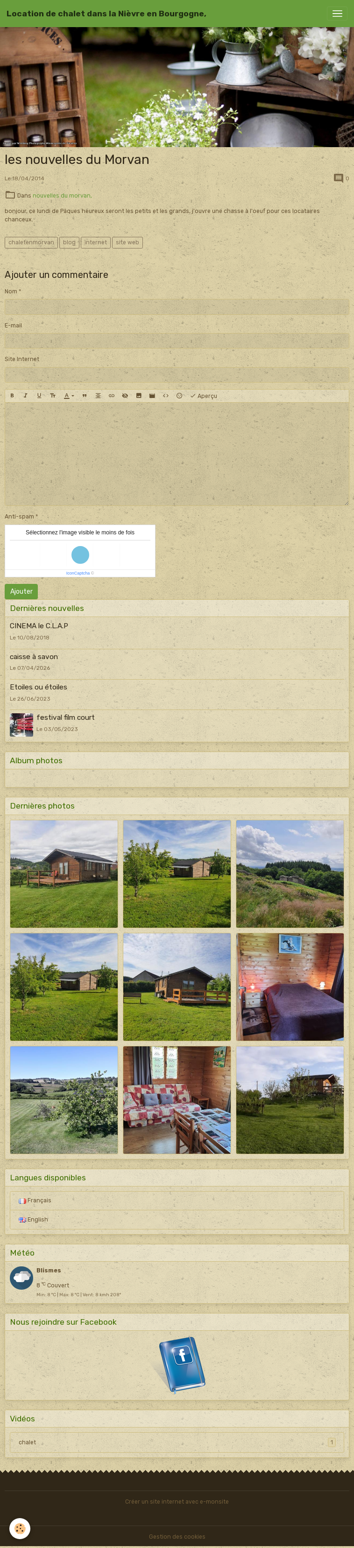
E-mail (13, 325)
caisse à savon (34, 657)
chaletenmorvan (31, 242)
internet (96, 242)
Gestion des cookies (177, 1537)
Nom (11, 291)
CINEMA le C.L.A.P (39, 626)
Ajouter (21, 592)
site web (127, 242)
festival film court (65, 717)
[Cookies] (19, 1528)
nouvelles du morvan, (62, 195)
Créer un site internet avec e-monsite (177, 1501)
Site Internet (22, 359)
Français (35, 1200)
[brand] (106, 13)
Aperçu (203, 396)
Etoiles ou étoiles (38, 687)
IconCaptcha (78, 573)
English (33, 1219)
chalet (177, 1442)
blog (69, 242)
